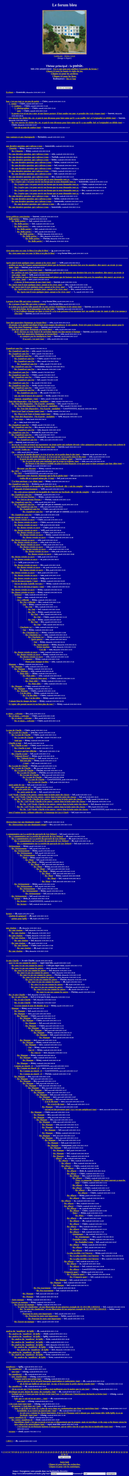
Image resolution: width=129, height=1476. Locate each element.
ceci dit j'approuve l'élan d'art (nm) (27, 270)
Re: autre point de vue (21, 787)
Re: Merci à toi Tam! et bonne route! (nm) (32, 414)
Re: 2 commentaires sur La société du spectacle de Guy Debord (36, 836)
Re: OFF (15, 471)
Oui (24, 604)
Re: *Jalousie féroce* (26, 758)
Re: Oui (28, 607)
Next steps (18, 419)
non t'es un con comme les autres (23, 963)
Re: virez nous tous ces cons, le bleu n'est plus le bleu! (32, 253)
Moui (25, 857)
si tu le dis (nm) (51, 1101)
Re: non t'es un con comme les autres (27, 965)
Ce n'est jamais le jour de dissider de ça (31, 1006)
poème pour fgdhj (19, 918)
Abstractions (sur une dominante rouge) (23, 822)
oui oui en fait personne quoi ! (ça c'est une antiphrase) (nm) (70, 1109)
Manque (12, 664)
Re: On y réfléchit (27, 602)
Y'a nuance (27, 659)
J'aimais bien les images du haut (23, 701)
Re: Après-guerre (41, 645)
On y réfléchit (23, 600)
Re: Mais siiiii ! (29, 676)
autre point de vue (16, 785)
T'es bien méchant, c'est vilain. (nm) (27, 481)
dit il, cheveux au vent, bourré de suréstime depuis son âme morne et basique (47, 332)
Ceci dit (42, 649)
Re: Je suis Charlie (17, 995)
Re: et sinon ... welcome (19, 716)
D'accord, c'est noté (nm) (33, 339)
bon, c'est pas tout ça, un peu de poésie (22, 101)
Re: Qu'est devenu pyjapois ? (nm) (29, 587)
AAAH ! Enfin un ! (22, 449)
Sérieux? (18, 595)
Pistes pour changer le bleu (37, 662)
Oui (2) (31, 1050)
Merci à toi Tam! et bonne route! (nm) (28, 411)
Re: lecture (22, 901)
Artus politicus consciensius (18, 216)
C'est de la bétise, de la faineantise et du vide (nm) (33, 309)
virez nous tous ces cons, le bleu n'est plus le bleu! (27, 251)
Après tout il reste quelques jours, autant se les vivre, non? (31, 263)
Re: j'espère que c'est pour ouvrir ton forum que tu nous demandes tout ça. (44, 182)
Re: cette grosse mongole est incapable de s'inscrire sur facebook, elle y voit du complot (51, 492)
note (19, 111)
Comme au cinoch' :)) (23, 1066)
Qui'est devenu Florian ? (25, 497)
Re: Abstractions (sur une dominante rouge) (27, 824)
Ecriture (9, 92)
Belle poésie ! (14, 219)
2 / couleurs (16, 106)
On (13, 452)
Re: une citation (15, 930)
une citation (11, 928)
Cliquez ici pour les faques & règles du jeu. (64, 71)
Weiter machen (43, 647)
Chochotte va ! (26, 627)
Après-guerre (36, 639)
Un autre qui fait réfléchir (25, 751)
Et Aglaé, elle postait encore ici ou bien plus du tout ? (31, 704)
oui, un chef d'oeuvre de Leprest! (28, 396)
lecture (17, 898)
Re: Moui (29, 860)
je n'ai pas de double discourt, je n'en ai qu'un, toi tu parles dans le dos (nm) (47, 454)
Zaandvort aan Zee (14, 348)
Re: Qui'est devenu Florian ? (29, 499)
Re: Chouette (17, 151)
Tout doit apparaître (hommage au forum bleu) (26, 323)
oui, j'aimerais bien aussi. (36, 678)
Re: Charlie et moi (19, 745)
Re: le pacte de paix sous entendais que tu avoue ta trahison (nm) (51, 461)
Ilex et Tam (71, 79)
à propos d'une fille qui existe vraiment (23, 301)
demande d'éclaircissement (25, 489)
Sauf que (18, 740)
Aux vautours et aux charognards (20, 137)
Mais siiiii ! (24, 673)
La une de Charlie (14, 730)
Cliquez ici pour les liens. (64, 76)
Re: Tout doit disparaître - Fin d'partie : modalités (33, 404)
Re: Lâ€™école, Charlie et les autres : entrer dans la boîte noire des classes (44, 797)
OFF (11, 442)
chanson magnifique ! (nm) (26, 399)
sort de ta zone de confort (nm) (27, 127)
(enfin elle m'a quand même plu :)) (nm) (37, 478)
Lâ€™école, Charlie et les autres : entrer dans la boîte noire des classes (39, 795)
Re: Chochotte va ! (31, 632)
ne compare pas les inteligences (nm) (35, 336)
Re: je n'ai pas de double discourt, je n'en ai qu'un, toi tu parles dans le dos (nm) (51, 457)
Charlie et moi (15, 743)
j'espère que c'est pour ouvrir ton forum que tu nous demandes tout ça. (39, 179)
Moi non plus (25, 760)
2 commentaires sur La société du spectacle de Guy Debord (31, 834)
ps (15, 422)
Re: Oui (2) (36, 1053)
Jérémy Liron (69, 56)
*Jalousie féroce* (21, 756)
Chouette (13, 148)
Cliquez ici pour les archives (64, 73)
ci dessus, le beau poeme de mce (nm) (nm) (32, 282)
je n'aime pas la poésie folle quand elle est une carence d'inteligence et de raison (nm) (45, 307)
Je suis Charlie (12, 961)
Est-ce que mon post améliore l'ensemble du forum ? (75, 69)
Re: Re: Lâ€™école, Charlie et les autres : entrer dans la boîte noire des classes (48, 799)
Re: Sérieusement (19, 848)
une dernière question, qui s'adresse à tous (24, 146)
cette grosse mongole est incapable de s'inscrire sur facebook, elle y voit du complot (47, 486)
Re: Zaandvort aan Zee (19, 351)
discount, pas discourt (26, 468)
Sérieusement (14, 846)
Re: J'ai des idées (30, 695)
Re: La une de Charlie (18, 732)
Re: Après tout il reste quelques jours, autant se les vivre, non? (35, 285)
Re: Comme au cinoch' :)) (28, 1068)
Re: (23, 520)
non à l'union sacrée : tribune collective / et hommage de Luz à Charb (39, 812)
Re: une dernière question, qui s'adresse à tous (29, 154)
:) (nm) (26, 763)
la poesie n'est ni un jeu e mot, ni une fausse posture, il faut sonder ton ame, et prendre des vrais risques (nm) (58, 113)
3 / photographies (21, 108)
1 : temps (13, 104)
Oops (19, 597)
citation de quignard (17, 916)
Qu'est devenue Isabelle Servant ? (28, 584)
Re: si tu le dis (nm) (56, 1104)
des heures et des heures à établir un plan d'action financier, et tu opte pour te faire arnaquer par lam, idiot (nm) (73, 463)
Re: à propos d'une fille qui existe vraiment (27, 304)
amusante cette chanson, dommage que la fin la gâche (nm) (42, 476)
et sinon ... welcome (14, 713)
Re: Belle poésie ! (19, 221)
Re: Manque (17, 667)
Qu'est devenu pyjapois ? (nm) (25, 581)
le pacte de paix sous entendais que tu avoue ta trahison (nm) (46, 459)
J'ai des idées (25, 693)
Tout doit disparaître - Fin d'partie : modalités (29, 401)
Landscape (58, 56)
